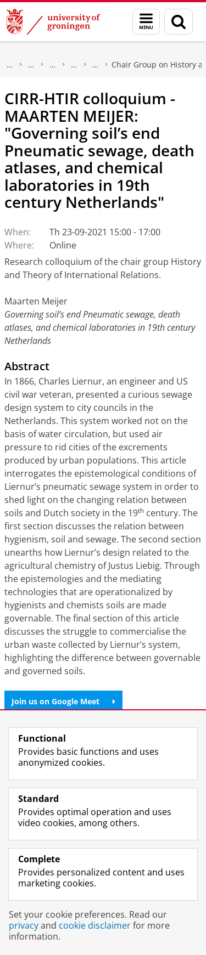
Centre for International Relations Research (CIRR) (95, 64)
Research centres (74, 64)
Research (9, 64)
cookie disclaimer (95, 925)
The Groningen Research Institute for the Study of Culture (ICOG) (31, 64)
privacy (23, 925)
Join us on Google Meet (63, 701)
